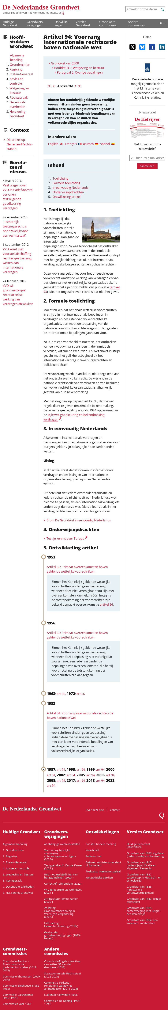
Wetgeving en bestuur (19, 90)
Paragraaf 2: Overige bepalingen (80, 72)
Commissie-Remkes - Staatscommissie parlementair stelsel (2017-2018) (20, 965)
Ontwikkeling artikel (66, 197)
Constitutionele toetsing (101, 844)
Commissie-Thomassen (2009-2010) (22, 978)
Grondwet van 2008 (65, 63)
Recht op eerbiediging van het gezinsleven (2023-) (61, 876)
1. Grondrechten (13, 850)
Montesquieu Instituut (47, 12)
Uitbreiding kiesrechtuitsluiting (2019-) (61, 924)
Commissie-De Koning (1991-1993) (62, 1002)
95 (79, 86)
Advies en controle (16, 81)
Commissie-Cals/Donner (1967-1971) (18, 996)
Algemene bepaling (17, 57)
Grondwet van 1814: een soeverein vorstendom (142, 921)
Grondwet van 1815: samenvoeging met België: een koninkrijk (143, 911)
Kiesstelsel (92, 850)
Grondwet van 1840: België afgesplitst (144, 900)
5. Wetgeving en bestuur (18, 874)
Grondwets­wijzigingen (35, 23)
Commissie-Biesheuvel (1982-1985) (21, 987)
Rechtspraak (19, 97)
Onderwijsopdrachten (68, 192)
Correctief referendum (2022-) (63, 883)
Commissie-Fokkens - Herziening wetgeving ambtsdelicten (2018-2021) (61, 985)
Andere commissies (136, 23)
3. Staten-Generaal (15, 862)
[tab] (56, 144)
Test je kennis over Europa (65, 538)
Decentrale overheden (17, 104)
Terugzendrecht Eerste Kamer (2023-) (63, 866)
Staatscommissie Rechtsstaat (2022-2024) (62, 975)
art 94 (61, 770)
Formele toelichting (66, 183)
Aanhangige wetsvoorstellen (62, 844)
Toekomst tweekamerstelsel (103, 871)
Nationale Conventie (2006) (61, 995)
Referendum (94, 856)
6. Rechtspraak (12, 880)
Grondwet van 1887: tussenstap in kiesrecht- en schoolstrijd (144, 877)
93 (49, 86)
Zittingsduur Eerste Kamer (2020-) (61, 900)
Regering (16, 69)
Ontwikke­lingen (61, 23)
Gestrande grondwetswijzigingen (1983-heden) (62, 935)
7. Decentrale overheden (18, 886)
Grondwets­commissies (107, 23)
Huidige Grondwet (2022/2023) (138, 845)
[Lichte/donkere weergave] (162, 23)
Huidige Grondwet (10, 23)
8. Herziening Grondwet (18, 892)
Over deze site (95, 810)
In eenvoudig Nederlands (70, 187)
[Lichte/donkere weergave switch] (162, 23)
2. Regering (10, 856)
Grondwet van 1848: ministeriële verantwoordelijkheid (140, 889)
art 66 (61, 694)
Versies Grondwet (83, 23)
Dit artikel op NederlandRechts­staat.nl (19, 144)
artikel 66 (106, 604)
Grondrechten (20, 65)
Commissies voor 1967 (17, 1004)
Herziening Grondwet (17, 113)
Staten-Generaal (21, 74)
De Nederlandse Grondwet (40, 7)
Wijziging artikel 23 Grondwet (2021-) (63, 891)
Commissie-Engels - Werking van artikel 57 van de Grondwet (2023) (62, 964)
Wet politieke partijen (99, 877)
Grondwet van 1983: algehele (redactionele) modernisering (145, 854)
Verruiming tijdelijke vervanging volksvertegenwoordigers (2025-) (60, 854)
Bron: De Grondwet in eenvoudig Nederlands (79, 520)
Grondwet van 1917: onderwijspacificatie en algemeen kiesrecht (141, 865)
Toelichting (60, 178)
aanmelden (147, 166)
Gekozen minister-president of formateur (103, 863)
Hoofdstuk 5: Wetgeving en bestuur (79, 68)
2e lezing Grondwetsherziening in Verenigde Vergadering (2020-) (59, 912)
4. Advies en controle (16, 868)
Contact (115, 810)
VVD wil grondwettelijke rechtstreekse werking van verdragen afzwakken (18, 295)
